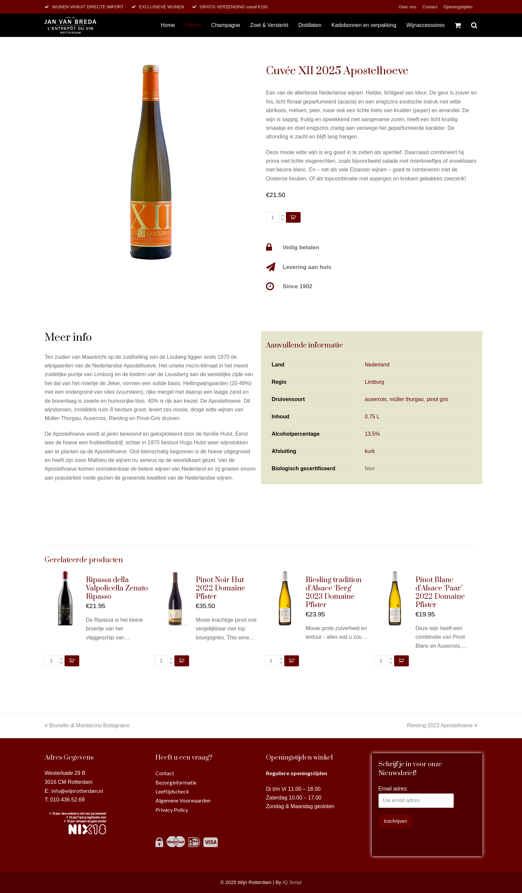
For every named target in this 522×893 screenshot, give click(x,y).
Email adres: (393, 788)
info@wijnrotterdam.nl (77, 790)
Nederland (377, 364)
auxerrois (376, 399)
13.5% (372, 434)
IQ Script (292, 882)
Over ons (407, 6)
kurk (370, 451)
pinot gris (437, 399)
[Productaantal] (272, 217)
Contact (430, 6)
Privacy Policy (171, 809)
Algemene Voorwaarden (182, 800)
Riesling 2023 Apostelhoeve (442, 725)
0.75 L (372, 416)
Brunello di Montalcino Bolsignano (87, 725)
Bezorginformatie (175, 782)
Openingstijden (457, 6)
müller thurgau (406, 399)
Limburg (374, 382)
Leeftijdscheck (172, 791)
